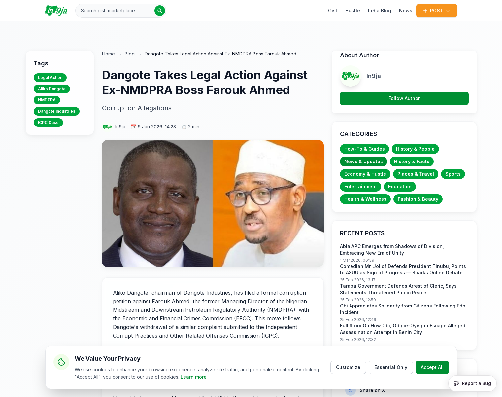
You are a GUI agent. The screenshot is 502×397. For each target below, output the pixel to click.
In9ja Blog (379, 10)
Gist (332, 10)
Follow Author (404, 98)
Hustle (352, 10)
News (405, 10)
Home (108, 53)
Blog (130, 53)
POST (437, 10)
